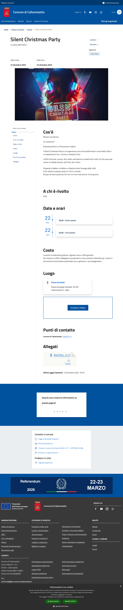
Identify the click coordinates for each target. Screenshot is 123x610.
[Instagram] (94, 12)
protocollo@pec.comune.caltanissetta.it (16, 581)
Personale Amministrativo (11, 546)
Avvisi (94, 534)
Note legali (66, 569)
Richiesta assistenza (39, 573)
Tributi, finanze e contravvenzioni (74, 534)
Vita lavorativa (37, 534)
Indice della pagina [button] (19, 128)
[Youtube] (89, 12)
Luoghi (94, 545)
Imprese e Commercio (40, 538)
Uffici (3, 534)
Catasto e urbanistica (39, 542)
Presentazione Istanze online (42, 577)
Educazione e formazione (71, 526)
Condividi (94, 40)
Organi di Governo (8, 526)
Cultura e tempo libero (40, 530)
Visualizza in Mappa (77, 307)
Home (6, 29)
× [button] (120, 586)
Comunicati (96, 530)
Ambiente (65, 538)
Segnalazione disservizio (41, 565)
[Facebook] (83, 12)
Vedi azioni (95, 44)
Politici (3, 542)
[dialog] (61, 597)
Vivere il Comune (18, 29)
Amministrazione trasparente (73, 561)
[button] (61, 606)
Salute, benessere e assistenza (73, 542)
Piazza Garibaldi (58, 282)
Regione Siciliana (7, 3)
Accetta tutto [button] (53, 601)
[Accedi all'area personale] (111, 2)
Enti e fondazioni (7, 538)
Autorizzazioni (67, 546)
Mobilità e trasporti (39, 546)
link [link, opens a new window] (82, 597)
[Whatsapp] (99, 12)
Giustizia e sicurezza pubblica (73, 530)
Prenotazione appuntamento (42, 561)
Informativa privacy (69, 565)
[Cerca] (119, 12)
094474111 (67, 336)
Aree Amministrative (9, 530)
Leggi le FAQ (36, 569)
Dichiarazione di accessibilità (72, 573)
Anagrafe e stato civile (40, 526)
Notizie (94, 526)
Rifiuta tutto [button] (70, 601)
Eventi (29, 29)
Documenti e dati (7, 550)
